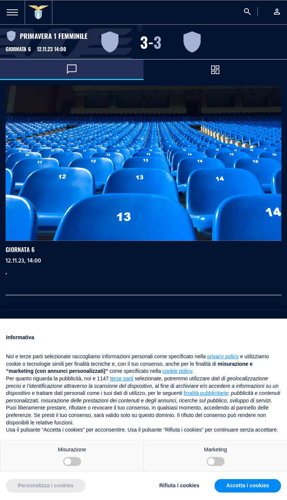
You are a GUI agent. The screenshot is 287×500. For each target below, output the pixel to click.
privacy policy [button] (223, 356)
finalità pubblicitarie (205, 393)
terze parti (121, 378)
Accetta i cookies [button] (247, 485)
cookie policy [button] (177, 371)
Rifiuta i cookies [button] (179, 485)
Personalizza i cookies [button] (46, 485)
